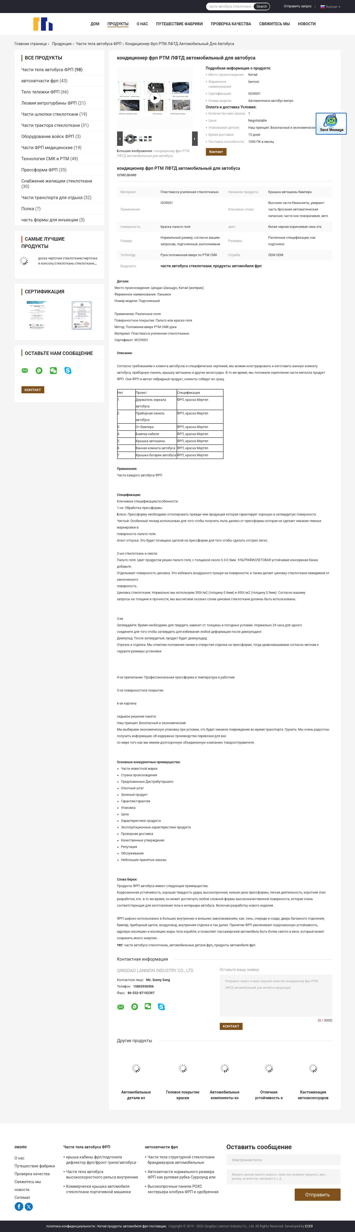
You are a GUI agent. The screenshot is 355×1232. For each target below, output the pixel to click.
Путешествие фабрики (179, 24)
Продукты (118, 24)
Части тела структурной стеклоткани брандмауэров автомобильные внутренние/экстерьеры (181, 1160)
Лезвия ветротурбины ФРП (49, 103)
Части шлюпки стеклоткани (49, 114)
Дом (95, 24)
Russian (333, 6)
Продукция (61, 44)
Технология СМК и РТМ (45, 158)
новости (307, 24)
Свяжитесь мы (274, 24)
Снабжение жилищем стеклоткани (56, 181)
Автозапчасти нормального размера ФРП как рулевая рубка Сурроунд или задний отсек (182, 1175)
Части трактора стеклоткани (50, 125)
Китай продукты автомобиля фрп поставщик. (132, 1226)
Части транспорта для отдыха (52, 197)
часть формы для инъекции (49, 219)
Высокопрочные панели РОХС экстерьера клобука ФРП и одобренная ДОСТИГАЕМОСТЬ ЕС (183, 1190)
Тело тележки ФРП (40, 92)
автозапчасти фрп (40, 80)
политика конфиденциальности (70, 1226)
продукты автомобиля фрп (234, 945)
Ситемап (22, 1197)
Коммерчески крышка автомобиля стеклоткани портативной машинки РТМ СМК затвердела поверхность (98, 1190)
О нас (142, 24)
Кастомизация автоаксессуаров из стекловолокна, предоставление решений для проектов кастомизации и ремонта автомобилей (313, 1095)
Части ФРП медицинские (47, 147)
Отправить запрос (298, 6)
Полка (27, 208)
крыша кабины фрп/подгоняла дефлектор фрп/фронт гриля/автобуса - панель (102, 1160)
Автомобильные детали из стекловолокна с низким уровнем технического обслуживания (136, 1095)
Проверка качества (231, 24)
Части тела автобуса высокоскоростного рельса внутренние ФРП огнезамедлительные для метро (102, 1175)
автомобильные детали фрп (191, 945)
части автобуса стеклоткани (146, 945)
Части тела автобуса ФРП (98, 44)
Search (261, 6)
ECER (309, 1226)
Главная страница (31, 44)
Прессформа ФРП (39, 169)
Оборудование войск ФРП (47, 136)
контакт (216, 152)
